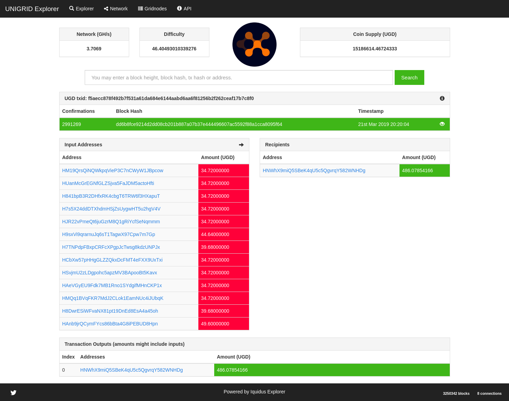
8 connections (489, 393)
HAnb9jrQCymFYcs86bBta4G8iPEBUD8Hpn (110, 323)
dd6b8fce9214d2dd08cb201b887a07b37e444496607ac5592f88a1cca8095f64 (199, 124)
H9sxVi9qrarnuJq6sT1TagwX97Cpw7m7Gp (108, 234)
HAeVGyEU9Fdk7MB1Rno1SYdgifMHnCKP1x (112, 285)
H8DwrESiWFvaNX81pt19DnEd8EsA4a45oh (110, 311)
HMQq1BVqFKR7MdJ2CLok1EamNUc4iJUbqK (113, 298)
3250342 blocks (456, 393)
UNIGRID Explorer (32, 8)
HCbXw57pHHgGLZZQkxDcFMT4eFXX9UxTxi (112, 260)
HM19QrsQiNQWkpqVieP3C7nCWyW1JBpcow (113, 170)
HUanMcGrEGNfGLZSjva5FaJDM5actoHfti (108, 183)
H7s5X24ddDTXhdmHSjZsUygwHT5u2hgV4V (111, 209)
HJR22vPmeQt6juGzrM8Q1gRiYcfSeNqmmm (111, 221)
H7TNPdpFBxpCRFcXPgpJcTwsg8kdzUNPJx (111, 247)
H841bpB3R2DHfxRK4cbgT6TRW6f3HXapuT (111, 196)
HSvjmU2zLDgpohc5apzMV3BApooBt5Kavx (109, 272)
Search (409, 77)
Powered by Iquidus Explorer (254, 391)
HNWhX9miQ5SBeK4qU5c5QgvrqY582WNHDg (314, 170)
